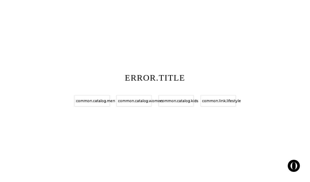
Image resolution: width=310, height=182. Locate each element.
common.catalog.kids (177, 101)
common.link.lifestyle (219, 101)
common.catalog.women (135, 101)
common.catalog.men (93, 101)
